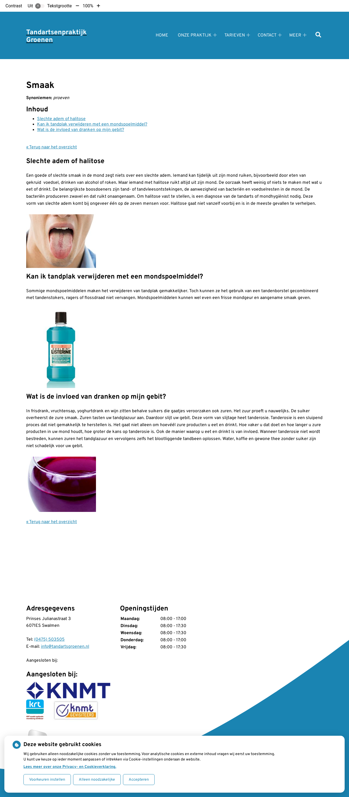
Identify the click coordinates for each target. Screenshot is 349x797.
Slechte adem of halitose (61, 119)
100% (88, 5)
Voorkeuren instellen (47, 779)
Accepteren (139, 779)
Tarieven (234, 35)
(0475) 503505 (49, 639)
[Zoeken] (318, 35)
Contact (267, 35)
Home (162, 35)
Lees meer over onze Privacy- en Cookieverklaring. (69, 767)
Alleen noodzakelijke (97, 779)
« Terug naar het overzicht (51, 147)
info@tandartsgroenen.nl (65, 646)
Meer (295, 35)
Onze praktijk (195, 35)
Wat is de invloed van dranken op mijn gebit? (80, 130)
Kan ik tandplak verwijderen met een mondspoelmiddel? (92, 124)
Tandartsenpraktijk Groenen (56, 36)
